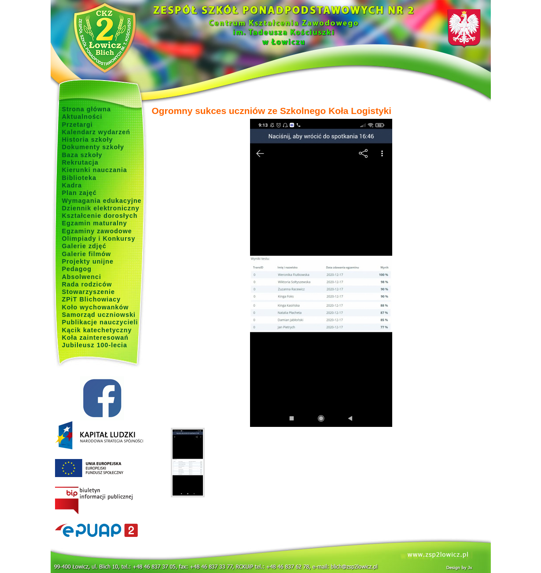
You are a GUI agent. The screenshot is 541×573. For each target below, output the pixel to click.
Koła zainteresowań (95, 337)
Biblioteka (79, 177)
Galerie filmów (86, 253)
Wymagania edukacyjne (102, 200)
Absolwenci (81, 276)
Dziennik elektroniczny (101, 208)
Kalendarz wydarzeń (96, 132)
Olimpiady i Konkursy (99, 238)
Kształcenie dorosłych (100, 215)
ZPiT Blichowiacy (91, 299)
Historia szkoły (87, 139)
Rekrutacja (80, 162)
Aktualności (82, 116)
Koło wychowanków (95, 307)
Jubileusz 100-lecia (95, 345)
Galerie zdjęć (84, 246)
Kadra (72, 185)
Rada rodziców (87, 284)
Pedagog (77, 268)
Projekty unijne (88, 261)
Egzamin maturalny (94, 223)
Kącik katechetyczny (97, 330)
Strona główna (86, 109)
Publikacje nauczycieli (100, 322)
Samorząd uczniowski (99, 314)
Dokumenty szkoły (93, 147)
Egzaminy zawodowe (97, 231)
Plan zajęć (79, 192)
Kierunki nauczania (94, 169)
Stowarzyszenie (88, 291)
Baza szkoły (82, 154)
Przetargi (77, 124)
